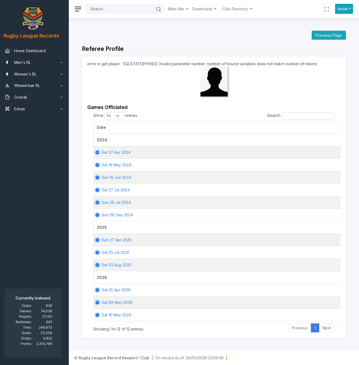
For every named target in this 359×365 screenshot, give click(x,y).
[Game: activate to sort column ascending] (206, 127)
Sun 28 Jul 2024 (119, 202)
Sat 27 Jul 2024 (119, 190)
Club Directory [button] (238, 9)
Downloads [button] (205, 9)
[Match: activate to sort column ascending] (257, 127)
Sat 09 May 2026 (120, 302)
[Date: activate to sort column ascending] (137, 127)
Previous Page (328, 35)
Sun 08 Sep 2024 (120, 215)
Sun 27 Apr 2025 (120, 240)
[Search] (122, 9)
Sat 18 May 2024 (119, 165)
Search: (301, 115)
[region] (36, 182)
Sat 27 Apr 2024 (119, 152)
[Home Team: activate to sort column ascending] (317, 127)
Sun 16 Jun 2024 (119, 177)
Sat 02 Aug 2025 (119, 265)
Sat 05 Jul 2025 (118, 252)
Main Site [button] (179, 9)
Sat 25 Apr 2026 (119, 290)
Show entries (118, 115)
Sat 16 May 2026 (119, 315)
